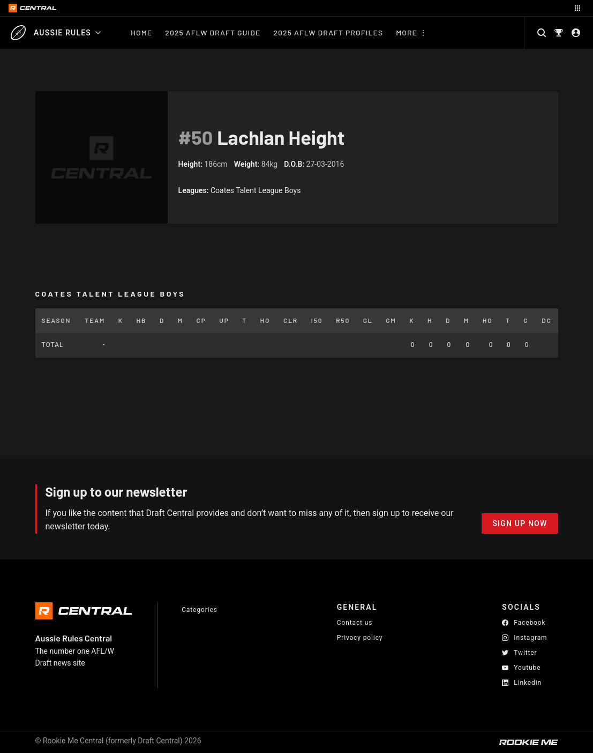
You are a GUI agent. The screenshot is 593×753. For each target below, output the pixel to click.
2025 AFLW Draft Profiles (328, 32)
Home (141, 32)
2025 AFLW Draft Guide (212, 32)
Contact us (355, 622)
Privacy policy (360, 637)
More (406, 32)
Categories (199, 610)
